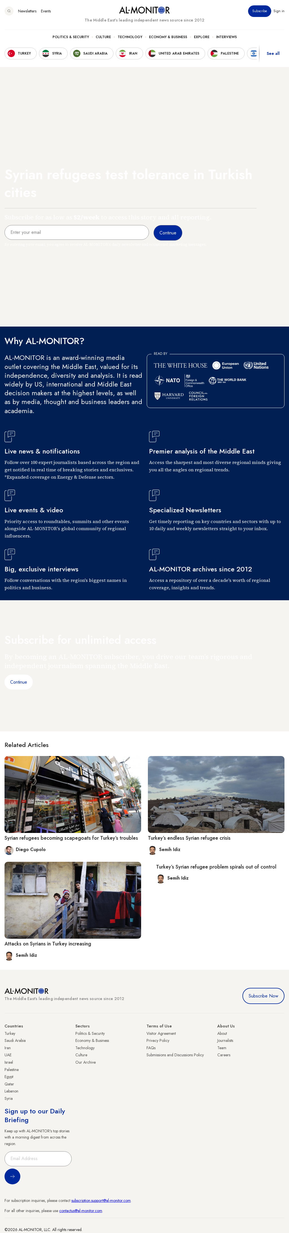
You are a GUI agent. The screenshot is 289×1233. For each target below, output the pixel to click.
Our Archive (85, 1062)
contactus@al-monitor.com (80, 1210)
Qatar (9, 1084)
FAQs (151, 1048)
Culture (103, 37)
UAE (8, 1055)
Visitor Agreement (161, 1033)
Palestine (12, 1069)
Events (46, 11)
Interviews (226, 37)
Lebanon (11, 1091)
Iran (8, 1048)
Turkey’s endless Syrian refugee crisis (189, 838)
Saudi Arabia (15, 1040)
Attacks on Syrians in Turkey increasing (48, 943)
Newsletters (27, 11)
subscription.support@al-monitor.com (101, 1200)
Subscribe (259, 11)
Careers (223, 1055)
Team (221, 1048)
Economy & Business (168, 37)
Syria (9, 1098)
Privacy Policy (157, 1040)
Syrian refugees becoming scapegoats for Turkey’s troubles (71, 838)
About (222, 1033)
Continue (18, 682)
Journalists (225, 1040)
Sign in (278, 11)
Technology (130, 37)
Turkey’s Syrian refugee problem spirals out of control (216, 867)
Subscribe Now (263, 996)
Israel (9, 1062)
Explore (201, 37)
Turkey (10, 1033)
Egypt (9, 1076)
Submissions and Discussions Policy (175, 1055)
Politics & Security (70, 37)
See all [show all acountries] (273, 53)
